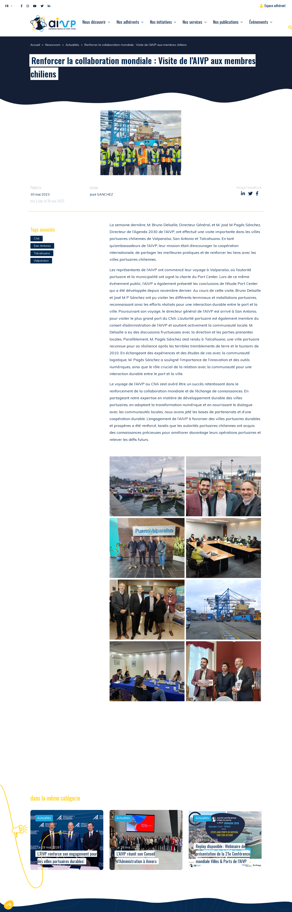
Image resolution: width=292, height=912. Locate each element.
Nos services (192, 22)
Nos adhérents (128, 22)
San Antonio (42, 246)
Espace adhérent (275, 5)
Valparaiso (41, 260)
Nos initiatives (161, 22)
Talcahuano (42, 253)
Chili (36, 238)
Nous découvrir (94, 22)
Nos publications (225, 22)
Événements (258, 22)
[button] (7, 5)
